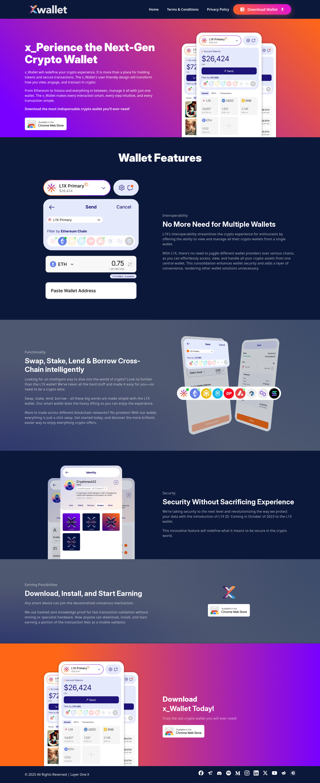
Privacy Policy (218, 9)
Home (154, 9)
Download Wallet (262, 9)
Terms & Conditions (183, 9)
